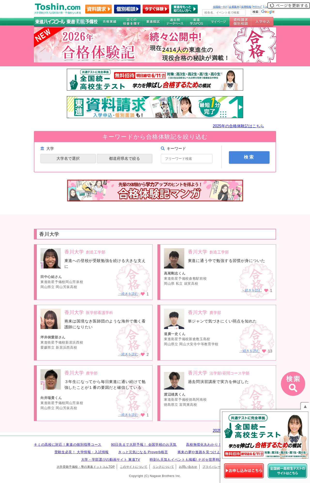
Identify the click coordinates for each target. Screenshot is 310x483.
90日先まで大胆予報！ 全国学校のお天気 (144, 444)
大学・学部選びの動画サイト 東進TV (110, 459)
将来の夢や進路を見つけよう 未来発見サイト (214, 452)
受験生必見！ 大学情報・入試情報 (81, 452)
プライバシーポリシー (217, 466)
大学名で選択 (68, 158)
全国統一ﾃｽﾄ (220, 6)
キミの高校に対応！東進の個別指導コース (67, 444)
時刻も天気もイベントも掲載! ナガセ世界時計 (186, 459)
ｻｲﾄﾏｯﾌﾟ (258, 6)
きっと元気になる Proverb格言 (143, 452)
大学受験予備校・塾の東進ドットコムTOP (86, 466)
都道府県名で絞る (124, 158)
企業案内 (234, 6)
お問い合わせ (188, 466)
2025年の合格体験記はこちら (238, 126)
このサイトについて (133, 466)
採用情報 (246, 6)
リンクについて (163, 466)
